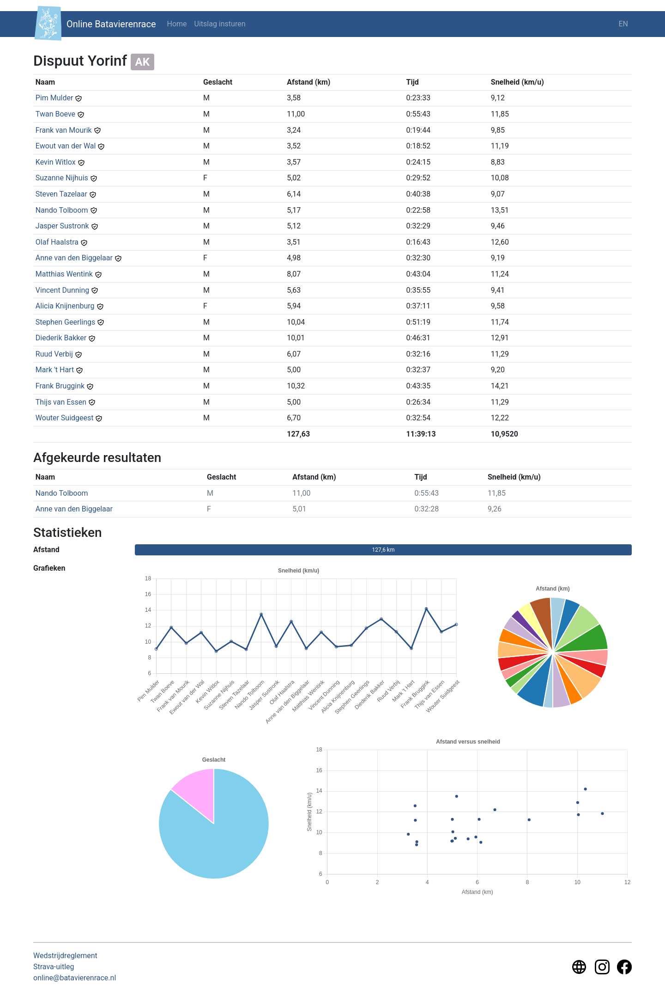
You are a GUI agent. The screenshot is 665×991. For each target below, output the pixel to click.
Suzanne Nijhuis (62, 177)
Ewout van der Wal (66, 146)
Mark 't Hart (55, 369)
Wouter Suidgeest (65, 417)
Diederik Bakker (61, 337)
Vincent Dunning (63, 290)
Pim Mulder (54, 97)
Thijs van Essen (61, 402)
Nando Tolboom (62, 210)
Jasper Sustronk (62, 226)
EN (623, 23)
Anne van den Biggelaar (74, 257)
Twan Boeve (55, 114)
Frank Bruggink (60, 386)
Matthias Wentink (64, 274)
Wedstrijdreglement (65, 955)
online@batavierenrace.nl (74, 977)
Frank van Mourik (64, 130)
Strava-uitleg (53, 966)
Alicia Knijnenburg (65, 306)
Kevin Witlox (56, 162)
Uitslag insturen (220, 23)
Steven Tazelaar (61, 194)
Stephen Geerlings (65, 322)
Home (177, 23)
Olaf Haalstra (57, 242)
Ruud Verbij (54, 354)
